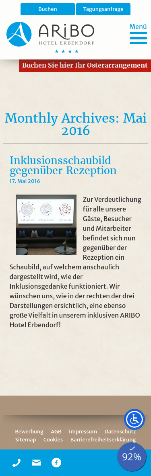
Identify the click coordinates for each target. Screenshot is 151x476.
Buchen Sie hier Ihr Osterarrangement (85, 65)
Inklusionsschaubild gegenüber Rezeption (63, 165)
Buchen (47, 9)
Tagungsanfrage (103, 9)
